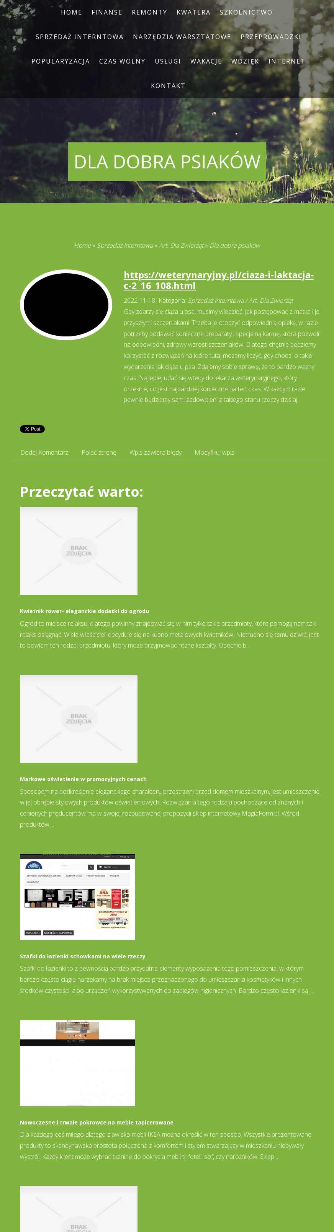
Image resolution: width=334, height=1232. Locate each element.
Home (82, 245)
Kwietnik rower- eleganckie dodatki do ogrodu (84, 611)
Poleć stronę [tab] (99, 452)
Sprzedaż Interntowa (125, 245)
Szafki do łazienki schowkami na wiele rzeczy (83, 956)
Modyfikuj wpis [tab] (214, 452)
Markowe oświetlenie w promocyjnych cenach (83, 779)
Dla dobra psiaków (235, 245)
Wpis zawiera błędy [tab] (155, 452)
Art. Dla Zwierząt (181, 245)
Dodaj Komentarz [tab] (44, 452)
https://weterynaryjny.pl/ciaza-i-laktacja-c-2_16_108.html (219, 280)
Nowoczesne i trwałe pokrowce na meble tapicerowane (97, 1122)
